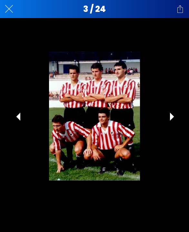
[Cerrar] (9, 9)
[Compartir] (180, 9)
